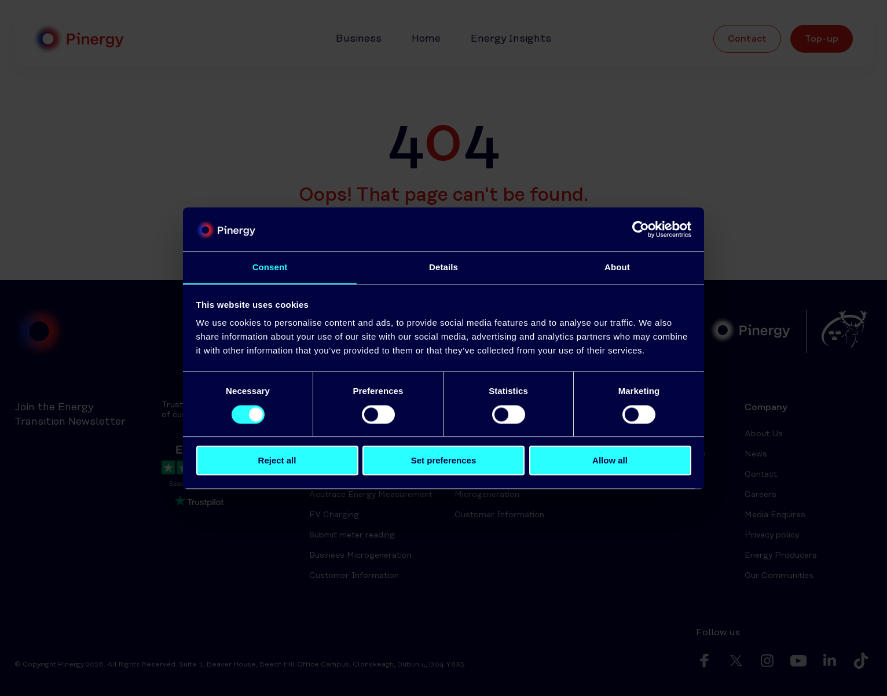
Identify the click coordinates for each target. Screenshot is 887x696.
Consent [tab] (270, 267)
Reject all (277, 461)
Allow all (610, 461)
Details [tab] (443, 267)
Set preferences (444, 461)
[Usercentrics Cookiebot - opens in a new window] (640, 229)
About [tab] (617, 267)
